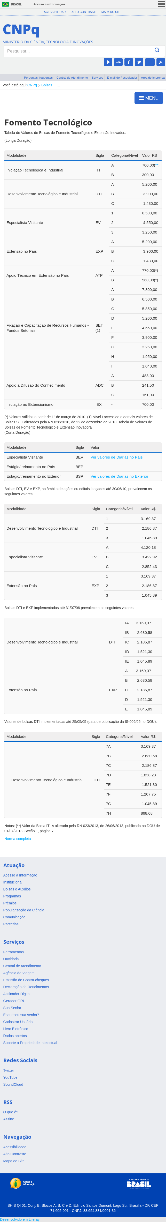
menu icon (161, 4)
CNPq (32, 85)
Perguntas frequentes (38, 77)
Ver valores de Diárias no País (117, 457)
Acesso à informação (49, 4)
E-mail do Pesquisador (122, 77)
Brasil (16, 4)
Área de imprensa (153, 77)
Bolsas (46, 85)
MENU (149, 98)
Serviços (97, 77)
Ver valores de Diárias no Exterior (119, 476)
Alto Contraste (84, 11)
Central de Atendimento (72, 77)
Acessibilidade (56, 11)
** (156, 165)
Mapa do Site (111, 11)
